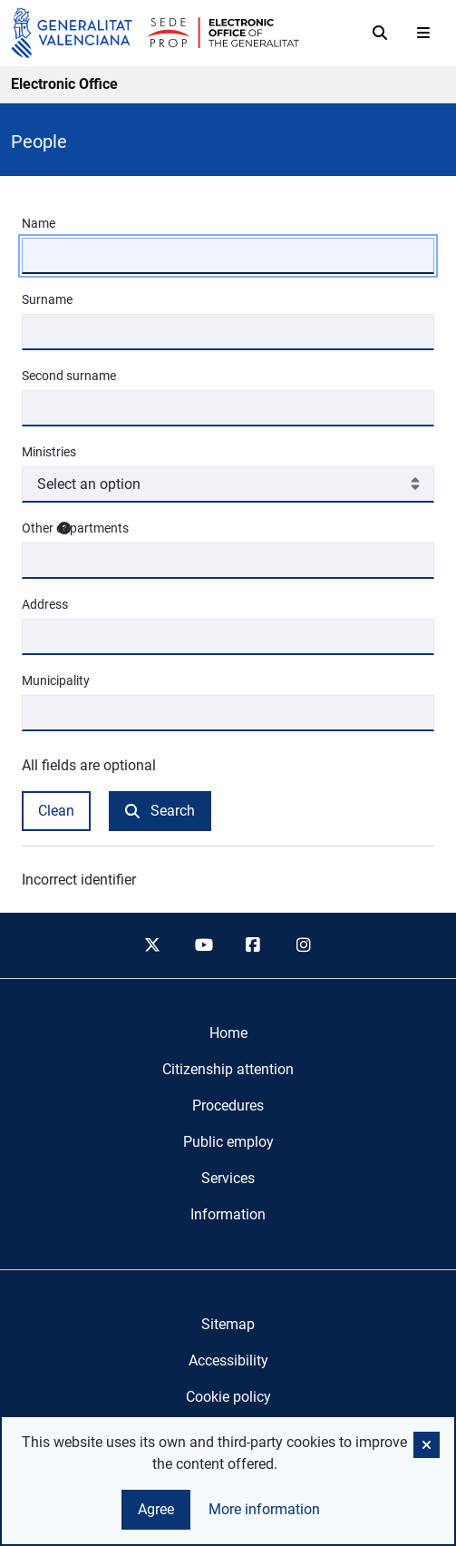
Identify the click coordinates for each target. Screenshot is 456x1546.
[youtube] (203, 945)
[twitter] (152, 945)
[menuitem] (228, 1033)
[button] (426, 1445)
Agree (156, 1509)
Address (45, 604)
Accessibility (228, 1360)
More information (264, 1509)
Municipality (56, 680)
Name (38, 223)
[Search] (380, 32)
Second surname (69, 375)
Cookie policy (228, 1396)
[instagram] (304, 945)
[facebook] (254, 945)
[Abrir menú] (423, 32)
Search (160, 810)
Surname (47, 299)
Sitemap (228, 1324)
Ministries (49, 452)
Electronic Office (64, 84)
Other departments (223, 528)
